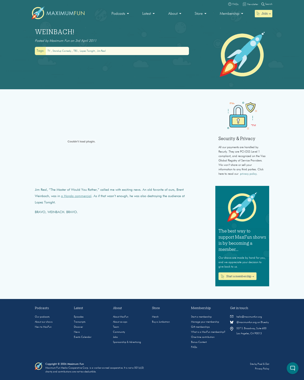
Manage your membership (205, 322)
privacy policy (248, 173)
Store (199, 14)
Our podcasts (42, 317)
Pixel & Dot (263, 364)
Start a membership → (237, 276)
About (173, 14)
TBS (75, 51)
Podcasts (118, 14)
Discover (78, 327)
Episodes (79, 317)
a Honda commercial (76, 196)
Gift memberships (200, 327)
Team (116, 327)
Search (266, 4)
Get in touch (239, 308)
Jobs (115, 337)
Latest (146, 14)
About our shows (44, 322)
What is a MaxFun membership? (208, 332)
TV (49, 51)
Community (119, 332)
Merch (155, 317)
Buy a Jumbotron (161, 322)
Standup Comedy (62, 51)
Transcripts (80, 322)
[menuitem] (120, 13)
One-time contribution (202, 337)
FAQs (194, 347)
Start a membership (201, 317)
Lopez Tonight (87, 51)
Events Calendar (82, 337)
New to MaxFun (43, 327)
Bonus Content (199, 342)
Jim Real (101, 51)
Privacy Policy (262, 369)
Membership (229, 14)
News (77, 332)
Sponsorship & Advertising (127, 342)
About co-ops (120, 322)
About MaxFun (120, 317)
